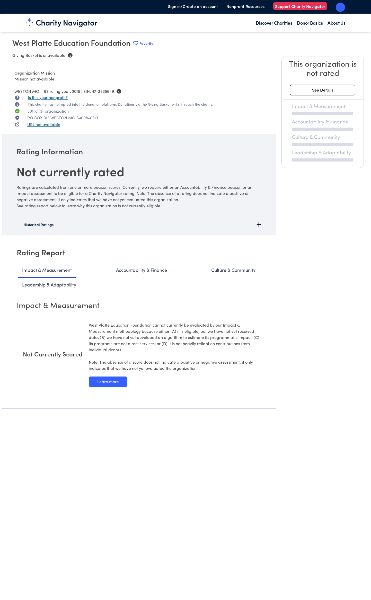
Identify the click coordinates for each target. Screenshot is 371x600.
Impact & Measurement (47, 270)
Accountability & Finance (141, 270)
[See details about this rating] (323, 90)
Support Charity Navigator (300, 6)
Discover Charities (274, 23)
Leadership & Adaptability (49, 284)
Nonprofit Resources (245, 6)
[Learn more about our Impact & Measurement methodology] (108, 382)
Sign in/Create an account (193, 6)
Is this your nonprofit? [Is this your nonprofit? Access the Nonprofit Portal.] (48, 97)
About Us (336, 23)
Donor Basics (310, 23)
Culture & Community (233, 270)
